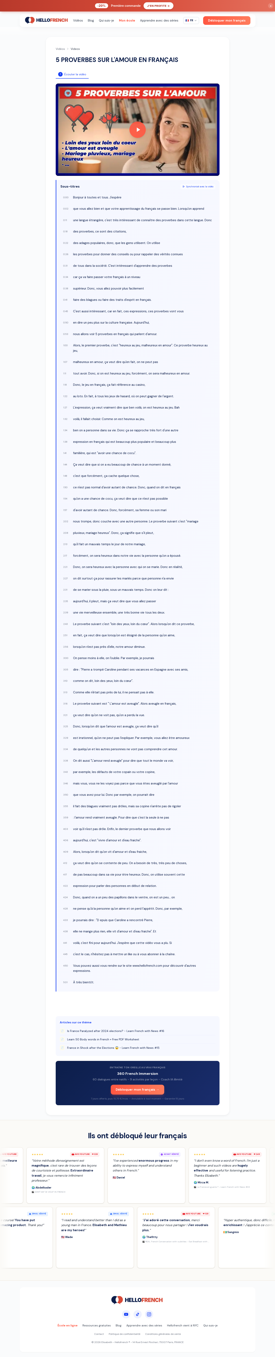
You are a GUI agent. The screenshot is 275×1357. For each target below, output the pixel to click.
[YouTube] (126, 1314)
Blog (91, 20)
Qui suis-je (106, 20)
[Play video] (138, 130)
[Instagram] (149, 1314)
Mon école (127, 20)
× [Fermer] (271, 6)
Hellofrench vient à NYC (182, 1325)
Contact (99, 1334)
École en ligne (68, 1325)
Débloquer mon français (227, 20)
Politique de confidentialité (124, 1334)
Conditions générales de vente (163, 1334)
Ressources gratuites (97, 1325)
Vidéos (78, 20)
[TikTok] (138, 1314)
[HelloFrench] (47, 20)
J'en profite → (158, 5)
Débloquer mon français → (137, 1089)
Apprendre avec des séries (159, 20)
